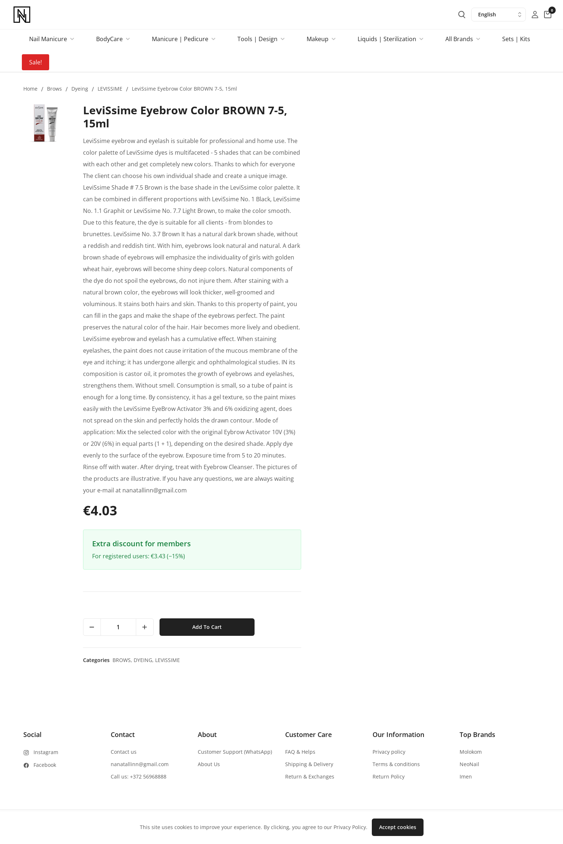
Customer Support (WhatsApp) (235, 751)
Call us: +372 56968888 (138, 776)
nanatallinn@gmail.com (140, 764)
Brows (54, 88)
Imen (466, 776)
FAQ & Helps (300, 751)
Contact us (124, 751)
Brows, (361, 660)
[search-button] (461, 14)
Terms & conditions (396, 764)
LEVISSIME (110, 88)
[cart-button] (547, 14)
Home (30, 88)
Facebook (45, 764)
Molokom (471, 751)
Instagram (46, 752)
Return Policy (389, 776)
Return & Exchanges (309, 776)
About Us (209, 764)
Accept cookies (397, 827)
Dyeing (79, 88)
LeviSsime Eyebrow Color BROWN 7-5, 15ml (184, 88)
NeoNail (469, 764)
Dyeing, (383, 660)
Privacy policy (389, 751)
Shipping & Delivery (309, 764)
